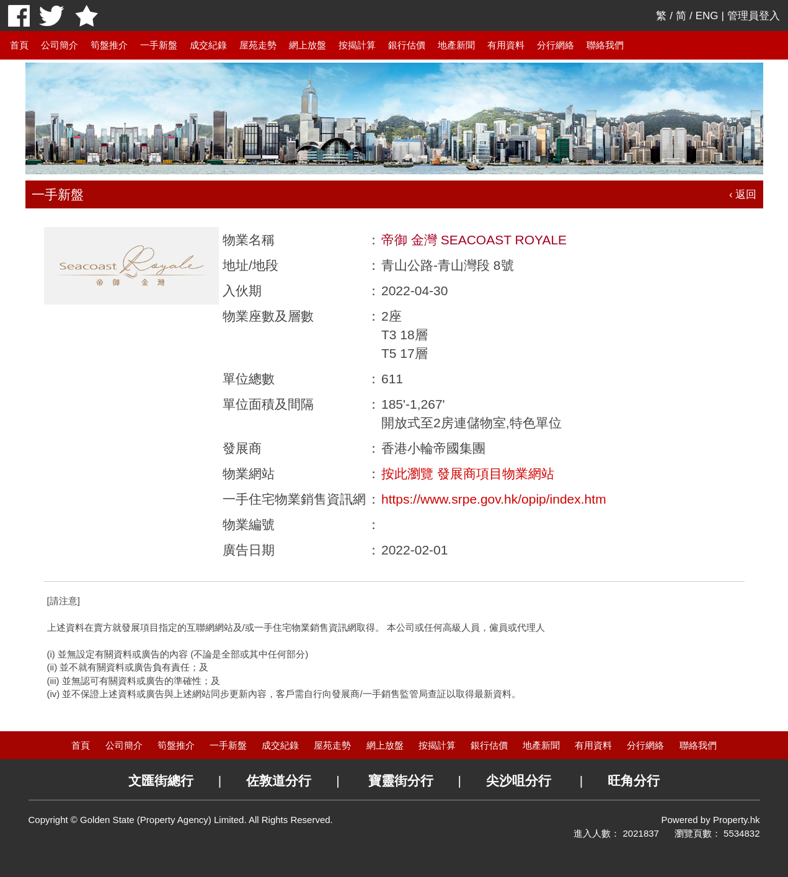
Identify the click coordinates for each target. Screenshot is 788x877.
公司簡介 (59, 45)
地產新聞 (456, 45)
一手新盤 (158, 45)
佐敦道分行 (278, 780)
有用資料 (506, 45)
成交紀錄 (208, 45)
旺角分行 (634, 780)
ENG (707, 16)
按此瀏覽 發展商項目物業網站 (467, 473)
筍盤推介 (109, 45)
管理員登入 (753, 16)
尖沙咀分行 (518, 780)
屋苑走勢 (258, 45)
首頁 (19, 45)
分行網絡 (555, 45)
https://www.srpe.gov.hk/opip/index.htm (493, 499)
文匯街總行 (160, 780)
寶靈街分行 (400, 780)
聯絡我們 (605, 45)
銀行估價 (406, 45)
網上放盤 (307, 45)
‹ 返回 (742, 194)
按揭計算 (357, 45)
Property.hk (736, 819)
